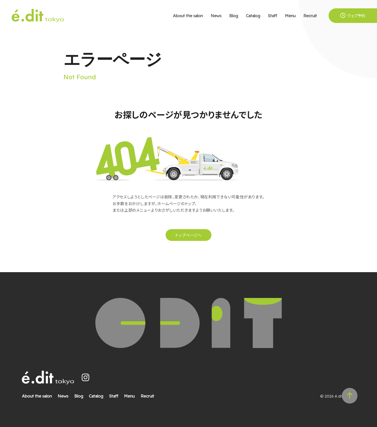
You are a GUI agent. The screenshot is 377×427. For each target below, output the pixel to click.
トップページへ (188, 235)
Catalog (253, 15)
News (216, 15)
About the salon (188, 15)
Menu (290, 15)
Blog (233, 15)
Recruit (310, 15)
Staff (272, 15)
